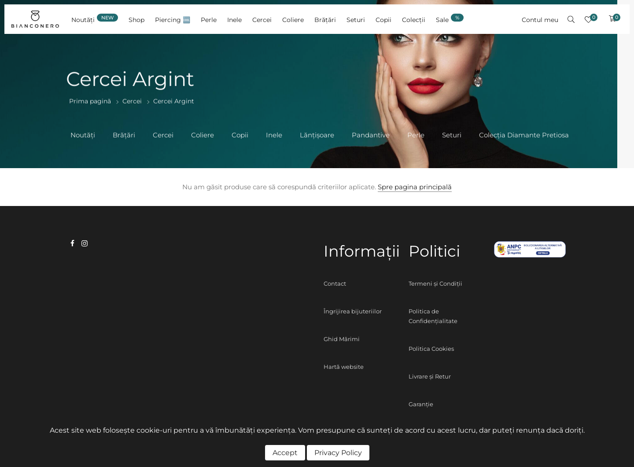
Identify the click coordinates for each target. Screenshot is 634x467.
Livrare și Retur (430, 376)
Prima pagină (90, 102)
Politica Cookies (431, 348)
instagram (84, 243)
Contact (335, 283)
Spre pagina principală (415, 187)
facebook (72, 243)
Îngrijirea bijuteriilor (353, 311)
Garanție (421, 404)
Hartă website (344, 366)
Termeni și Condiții (435, 283)
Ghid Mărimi (342, 338)
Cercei (132, 102)
